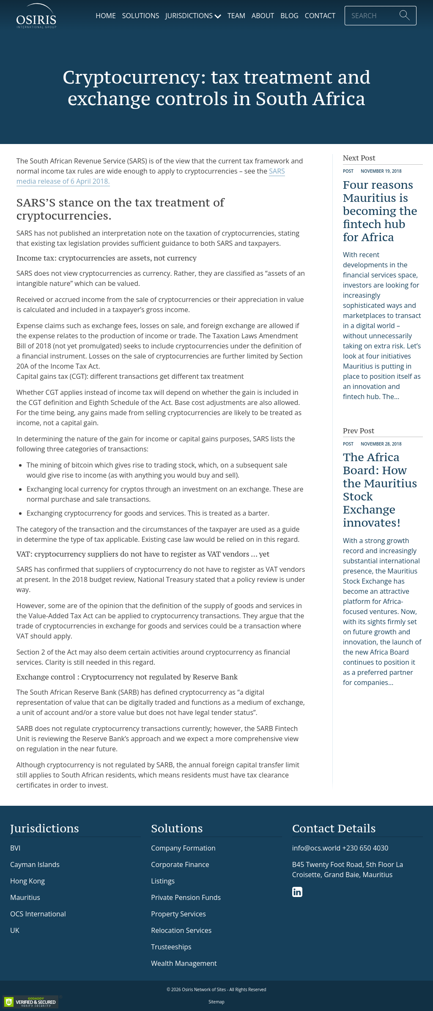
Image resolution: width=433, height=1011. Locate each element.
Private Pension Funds (186, 897)
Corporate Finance (180, 864)
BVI (15, 848)
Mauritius (25, 897)
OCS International (38, 914)
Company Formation (183, 848)
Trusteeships (171, 946)
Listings (163, 881)
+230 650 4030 (366, 848)
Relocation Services (181, 930)
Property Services (178, 914)
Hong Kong (27, 881)
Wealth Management (183, 963)
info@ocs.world (316, 848)
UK (14, 930)
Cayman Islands (35, 864)
